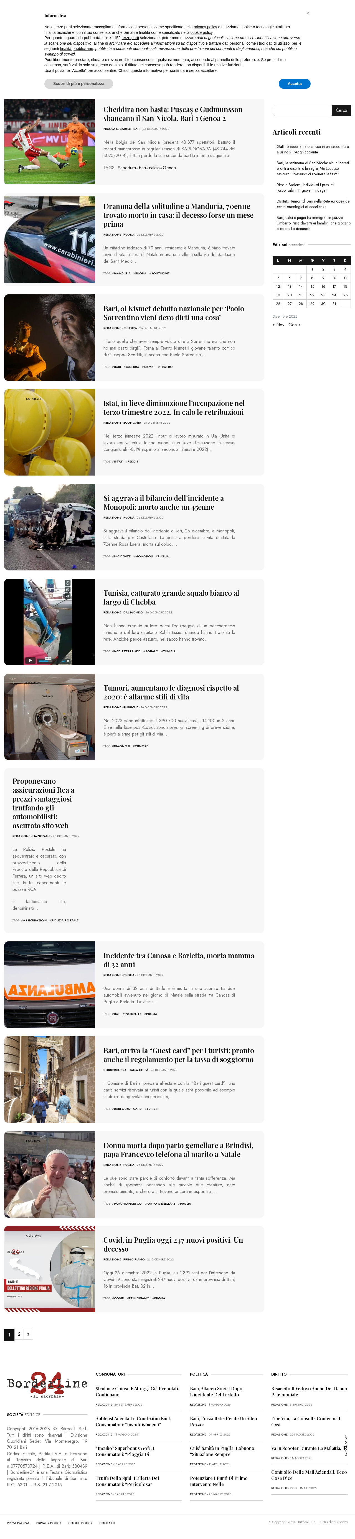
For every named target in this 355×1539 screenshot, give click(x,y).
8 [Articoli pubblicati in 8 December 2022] (312, 277)
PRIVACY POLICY (48, 1523)
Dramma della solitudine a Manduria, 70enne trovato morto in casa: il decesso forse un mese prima (178, 215)
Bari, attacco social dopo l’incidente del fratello (216, 1392)
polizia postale (65, 920)
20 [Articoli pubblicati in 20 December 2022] (289, 295)
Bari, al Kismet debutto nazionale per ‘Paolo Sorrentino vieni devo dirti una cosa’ (173, 313)
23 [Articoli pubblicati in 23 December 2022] (323, 295)
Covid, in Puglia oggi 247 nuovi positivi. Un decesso (173, 1244)
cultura (132, 367)
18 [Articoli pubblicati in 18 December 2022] (345, 286)
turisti (152, 1108)
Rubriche (130, 707)
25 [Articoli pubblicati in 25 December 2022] (345, 295)
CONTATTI (107, 1523)
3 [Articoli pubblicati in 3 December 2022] (334, 269)
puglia (140, 273)
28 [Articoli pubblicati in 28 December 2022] (301, 303)
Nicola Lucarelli (117, 129)
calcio (154, 168)
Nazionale (41, 836)
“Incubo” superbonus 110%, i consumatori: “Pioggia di (125, 1451)
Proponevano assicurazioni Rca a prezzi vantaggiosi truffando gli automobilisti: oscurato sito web (43, 803)
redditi (134, 461)
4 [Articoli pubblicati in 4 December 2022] (345, 269)
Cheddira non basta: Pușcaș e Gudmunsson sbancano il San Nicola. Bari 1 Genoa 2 (173, 113)
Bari (136, 129)
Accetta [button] (295, 83)
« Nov (278, 325)
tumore (141, 746)
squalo (151, 651)
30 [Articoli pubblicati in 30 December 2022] (323, 303)
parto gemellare (160, 1203)
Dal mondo (133, 612)
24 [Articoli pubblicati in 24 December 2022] (334, 295)
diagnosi (122, 746)
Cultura (130, 328)
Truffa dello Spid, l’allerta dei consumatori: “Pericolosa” (127, 1481)
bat (117, 1014)
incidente (122, 556)
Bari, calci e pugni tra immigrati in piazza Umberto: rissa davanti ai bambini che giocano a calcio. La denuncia (314, 223)
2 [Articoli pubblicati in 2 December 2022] (323, 269)
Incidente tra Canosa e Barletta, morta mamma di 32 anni (178, 960)
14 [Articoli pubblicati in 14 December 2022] (301, 286)
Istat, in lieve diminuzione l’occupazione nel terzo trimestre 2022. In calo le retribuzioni (174, 407)
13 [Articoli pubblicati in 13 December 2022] (289, 286)
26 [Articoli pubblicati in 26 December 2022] (278, 303)
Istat (118, 461)
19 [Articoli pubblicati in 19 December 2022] (278, 295)
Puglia (129, 234)
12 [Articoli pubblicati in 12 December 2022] (278, 286)
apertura (128, 168)
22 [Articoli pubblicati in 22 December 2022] (312, 295)
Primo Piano (134, 1259)
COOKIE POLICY (80, 1523)
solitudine (160, 273)
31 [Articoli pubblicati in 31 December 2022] (334, 303)
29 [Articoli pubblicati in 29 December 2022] (312, 303)
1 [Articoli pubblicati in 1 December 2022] (312, 269)
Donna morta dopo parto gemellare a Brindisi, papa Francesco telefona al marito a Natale (178, 1149)
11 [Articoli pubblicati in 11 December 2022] (345, 277)
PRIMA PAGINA (18, 1523)
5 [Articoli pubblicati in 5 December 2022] (278, 277)
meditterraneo (127, 651)
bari (142, 168)
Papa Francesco (128, 1203)
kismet (149, 367)
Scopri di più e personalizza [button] (78, 83)
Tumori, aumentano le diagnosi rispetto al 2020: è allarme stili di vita (171, 692)
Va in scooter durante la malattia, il (308, 1448)
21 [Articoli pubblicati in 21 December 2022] (301, 295)
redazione (112, 234)
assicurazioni (35, 920)
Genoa (169, 168)
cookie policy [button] (201, 32)
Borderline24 (114, 1070)
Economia (132, 422)
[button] (307, 13)
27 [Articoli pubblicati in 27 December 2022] (290, 303)
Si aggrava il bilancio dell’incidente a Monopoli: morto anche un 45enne (163, 502)
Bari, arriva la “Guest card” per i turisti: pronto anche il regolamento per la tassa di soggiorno (178, 1054)
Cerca (341, 110)
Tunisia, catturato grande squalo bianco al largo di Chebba (171, 597)
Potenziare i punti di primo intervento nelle (219, 1481)
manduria (122, 273)
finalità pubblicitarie (76, 48)
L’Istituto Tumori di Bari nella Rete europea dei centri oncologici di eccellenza (313, 203)
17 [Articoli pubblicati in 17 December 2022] (334, 286)
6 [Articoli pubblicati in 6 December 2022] (289, 277)
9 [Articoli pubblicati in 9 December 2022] (323, 277)
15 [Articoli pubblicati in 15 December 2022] (312, 286)
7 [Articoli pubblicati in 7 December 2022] (301, 277)
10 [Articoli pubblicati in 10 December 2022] (334, 277)
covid (119, 1298)
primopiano (139, 1298)
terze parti (130, 38)
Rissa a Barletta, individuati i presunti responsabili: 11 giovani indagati (305, 187)
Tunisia (169, 651)
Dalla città (138, 1070)
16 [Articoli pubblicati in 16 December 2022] (323, 286)
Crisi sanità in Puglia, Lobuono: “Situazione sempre (222, 1451)
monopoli (144, 556)
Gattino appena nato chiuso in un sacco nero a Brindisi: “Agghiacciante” (313, 149)
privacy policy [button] (205, 27)
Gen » (294, 325)
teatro (166, 367)
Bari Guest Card (128, 1108)
